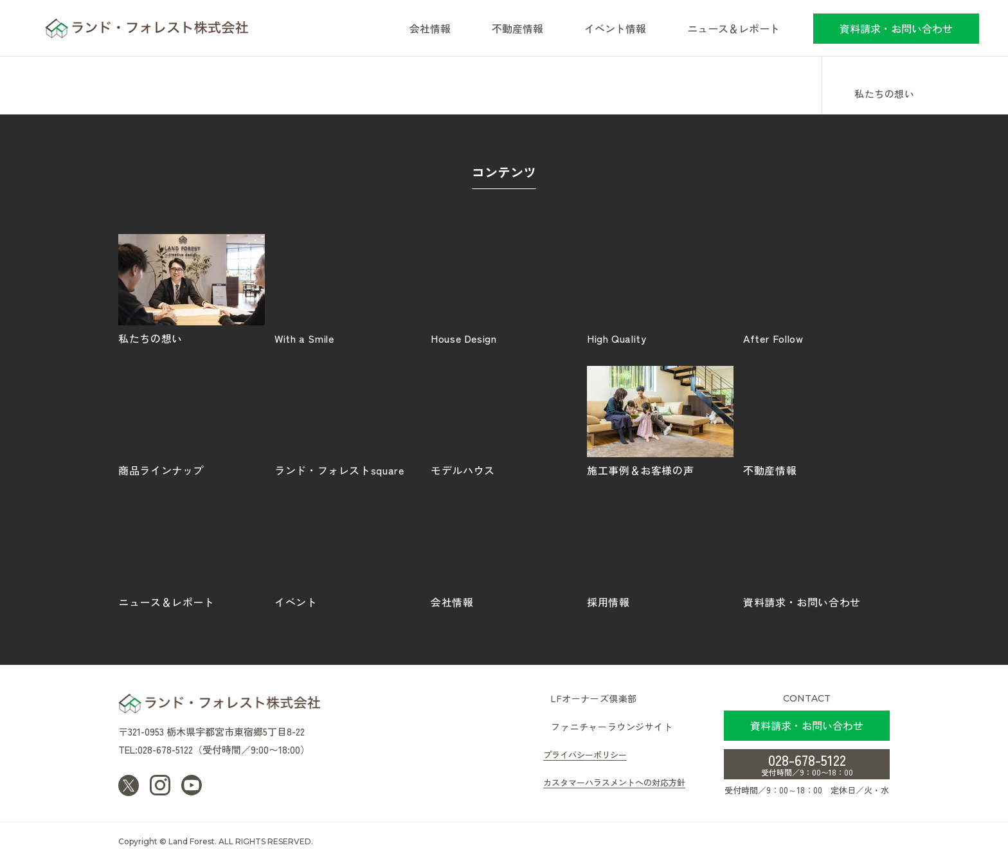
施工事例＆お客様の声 (660, 420)
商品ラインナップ (191, 420)
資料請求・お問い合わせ (896, 28)
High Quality (660, 288)
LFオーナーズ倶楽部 (594, 698)
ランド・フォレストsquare (347, 420)
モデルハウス (504, 420)
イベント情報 (615, 28)
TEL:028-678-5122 (155, 749)
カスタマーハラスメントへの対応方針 (614, 782)
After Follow (816, 288)
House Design (504, 288)
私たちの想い (884, 94)
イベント (347, 552)
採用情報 (660, 552)
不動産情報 (517, 28)
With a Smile (347, 288)
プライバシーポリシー (585, 754)
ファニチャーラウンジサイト (611, 726)
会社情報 (504, 552)
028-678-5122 (807, 763)
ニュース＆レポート (733, 28)
